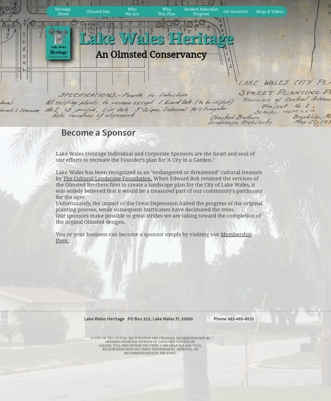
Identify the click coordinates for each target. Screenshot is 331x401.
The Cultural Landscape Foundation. (107, 178)
